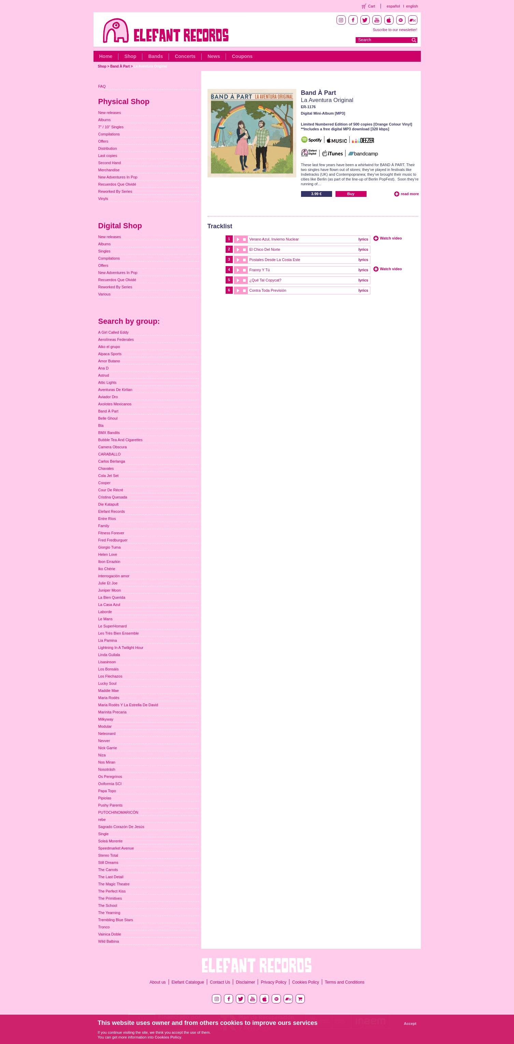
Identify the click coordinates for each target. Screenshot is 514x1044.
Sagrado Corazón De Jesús (121, 827)
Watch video (391, 238)
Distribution (107, 148)
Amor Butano (109, 361)
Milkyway (106, 719)
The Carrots (108, 870)
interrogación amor (114, 576)
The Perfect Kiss (112, 891)
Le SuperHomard (112, 626)
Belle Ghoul (108, 418)
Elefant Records (111, 511)
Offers (103, 141)
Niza (102, 755)
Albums (104, 120)
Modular (105, 726)
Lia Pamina (107, 640)
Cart (371, 6)
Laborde (105, 612)
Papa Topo (107, 791)
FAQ (102, 86)
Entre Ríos (107, 519)
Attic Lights (107, 382)
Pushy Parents (110, 805)
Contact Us (220, 982)
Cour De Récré (110, 490)
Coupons (242, 56)
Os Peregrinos (110, 776)
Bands (155, 56)
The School (107, 905)
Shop (130, 56)
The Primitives (110, 898)
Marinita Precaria (112, 712)
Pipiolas (105, 798)
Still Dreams (108, 862)
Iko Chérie (106, 569)
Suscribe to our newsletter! (395, 30)
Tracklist (220, 226)
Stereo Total (108, 855)
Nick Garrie (107, 748)
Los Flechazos (110, 676)
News (214, 56)
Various (104, 294)
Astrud (103, 375)
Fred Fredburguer (113, 540)
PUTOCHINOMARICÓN (118, 812)
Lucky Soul (107, 683)
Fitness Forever (111, 533)
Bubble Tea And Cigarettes (120, 440)
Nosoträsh (106, 769)
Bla (101, 425)
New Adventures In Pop (118, 177)
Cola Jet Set (108, 476)
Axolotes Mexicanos (115, 404)
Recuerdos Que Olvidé (117, 184)
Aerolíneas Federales (116, 339)
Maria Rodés (108, 698)
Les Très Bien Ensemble (118, 633)
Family (103, 526)
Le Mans (105, 619)
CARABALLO (109, 454)
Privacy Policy (273, 982)
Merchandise (109, 170)
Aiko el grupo (109, 347)
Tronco (104, 927)
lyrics (363, 239)
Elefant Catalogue (188, 982)
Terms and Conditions (345, 982)
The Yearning (109, 913)
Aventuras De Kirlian (115, 390)
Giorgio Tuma (109, 547)
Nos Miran (106, 762)
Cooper (104, 483)
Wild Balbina (108, 941)
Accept (410, 1023)
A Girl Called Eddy (113, 332)
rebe (102, 819)
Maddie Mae (108, 690)
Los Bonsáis (108, 669)
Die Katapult (108, 504)
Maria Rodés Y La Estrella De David (128, 705)
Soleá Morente (110, 841)
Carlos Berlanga (111, 461)
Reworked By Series (115, 191)
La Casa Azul (109, 605)
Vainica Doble (109, 934)
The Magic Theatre (114, 884)
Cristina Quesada (112, 497)
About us (157, 982)
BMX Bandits (109, 433)
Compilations (109, 134)
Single (103, 834)
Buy (351, 194)
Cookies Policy (305, 982)
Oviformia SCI (110, 784)
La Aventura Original (150, 66)
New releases (109, 113)
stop (244, 239)
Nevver (104, 741)
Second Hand (109, 163)
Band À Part (120, 66)
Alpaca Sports (110, 354)
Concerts (185, 56)
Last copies (107, 156)
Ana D (103, 368)
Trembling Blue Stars (115, 920)
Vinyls (103, 199)
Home (106, 56)
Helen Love (107, 554)
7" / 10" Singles (111, 127)
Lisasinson (107, 662)
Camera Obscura (112, 447)
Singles (104, 251)
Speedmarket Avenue (116, 848)
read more (410, 194)
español (393, 6)
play (237, 239)
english (412, 6)
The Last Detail (111, 877)
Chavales (106, 468)
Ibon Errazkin (109, 562)
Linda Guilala (109, 655)
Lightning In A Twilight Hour (121, 648)
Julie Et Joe (108, 583)
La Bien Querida (112, 597)
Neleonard (107, 733)
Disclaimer (245, 982)
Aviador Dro (108, 397)
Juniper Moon (109, 590)
